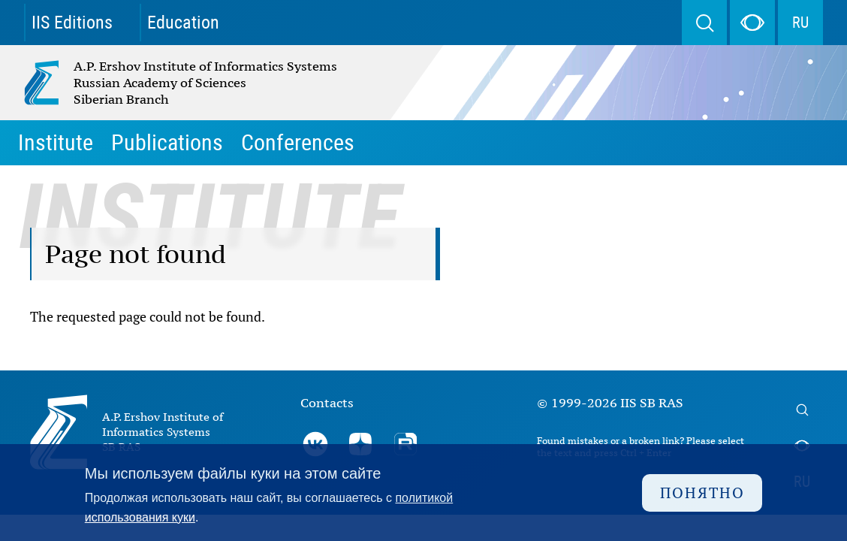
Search (704, 22)
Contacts (327, 402)
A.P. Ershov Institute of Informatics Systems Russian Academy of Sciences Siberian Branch (149, 82)
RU (800, 23)
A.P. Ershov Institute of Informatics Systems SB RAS (162, 432)
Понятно (702, 492)
